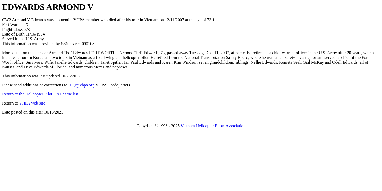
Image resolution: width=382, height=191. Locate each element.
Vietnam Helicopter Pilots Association (213, 126)
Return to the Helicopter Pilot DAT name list (40, 94)
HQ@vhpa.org (82, 85)
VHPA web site (32, 103)
